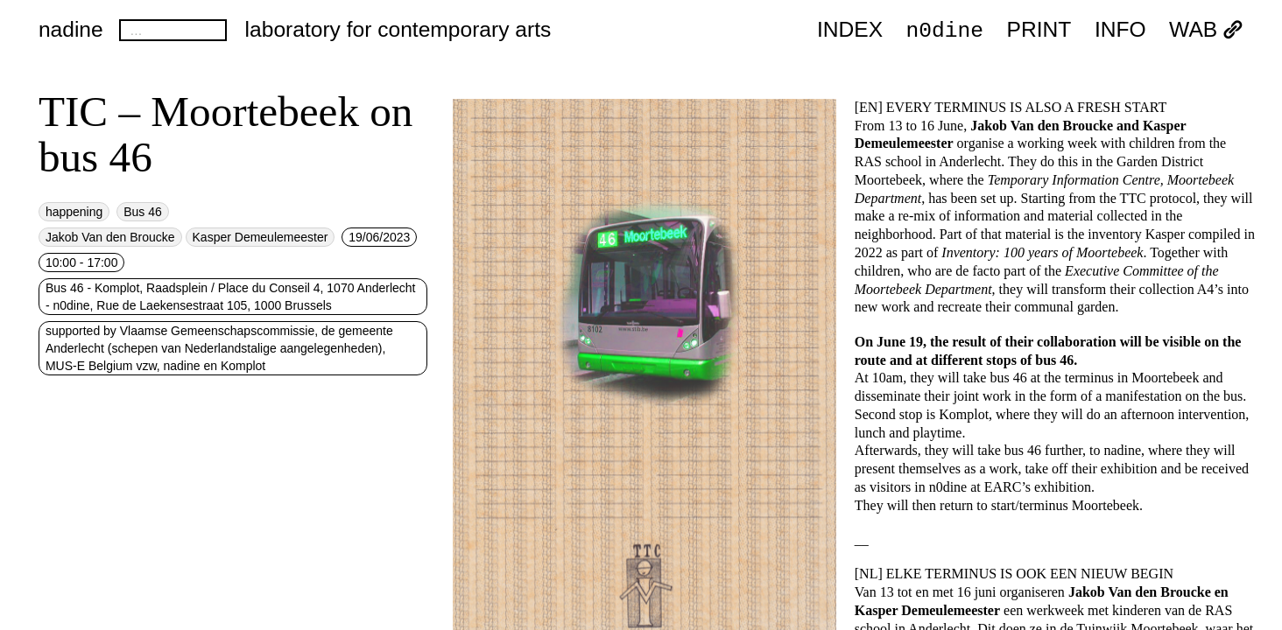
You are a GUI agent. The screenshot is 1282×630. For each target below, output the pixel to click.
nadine (71, 29)
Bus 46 (142, 212)
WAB (1206, 30)
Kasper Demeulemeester (260, 237)
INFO (1120, 30)
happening (74, 212)
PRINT (1039, 30)
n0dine (944, 29)
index (850, 30)
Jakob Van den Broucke (110, 237)
